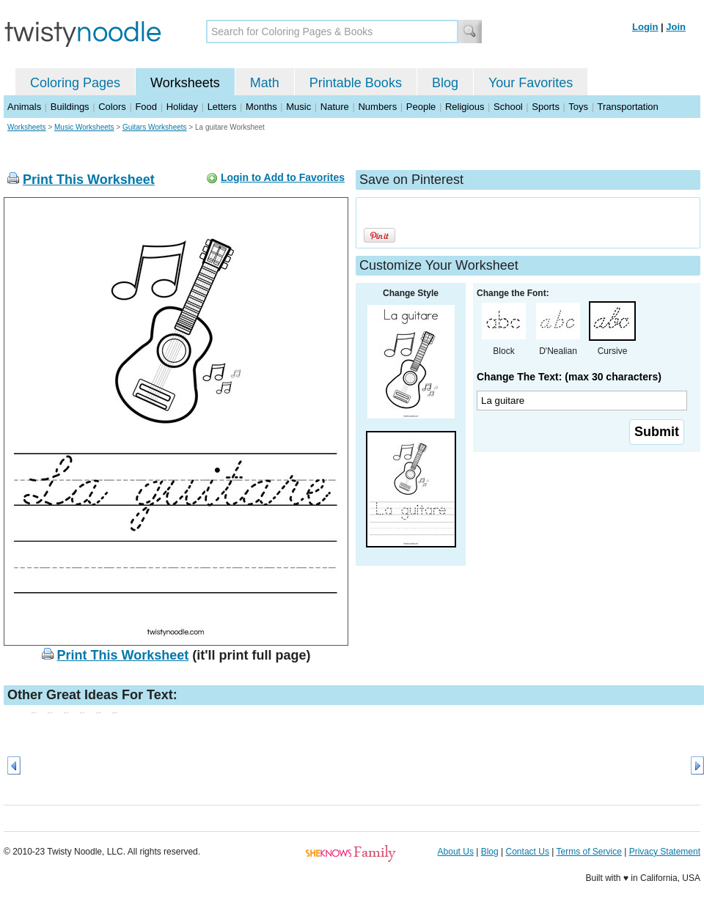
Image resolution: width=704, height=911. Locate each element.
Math (264, 82)
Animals (24, 106)
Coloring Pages (75, 82)
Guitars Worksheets (154, 127)
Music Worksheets (84, 127)
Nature (334, 106)
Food (146, 106)
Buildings (70, 106)
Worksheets (185, 82)
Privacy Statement (664, 852)
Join (676, 26)
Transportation (627, 106)
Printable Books (355, 82)
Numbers (377, 106)
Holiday (182, 106)
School (508, 106)
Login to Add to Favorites (283, 177)
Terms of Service (588, 852)
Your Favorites (530, 82)
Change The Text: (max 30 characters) (569, 377)
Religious (464, 106)
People (421, 106)
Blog (445, 82)
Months (261, 106)
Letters (222, 106)
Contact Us (527, 852)
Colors (112, 106)
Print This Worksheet (89, 179)
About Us (456, 852)
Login (645, 26)
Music (298, 106)
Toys (578, 106)
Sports (546, 106)
